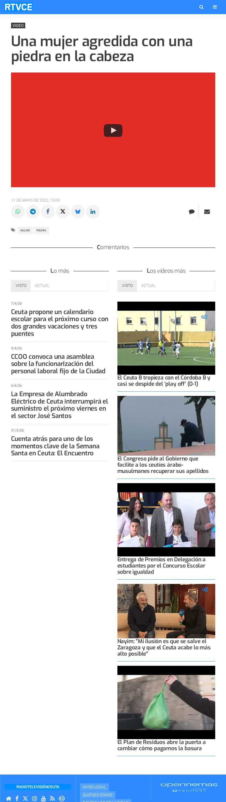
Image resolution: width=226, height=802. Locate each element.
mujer (25, 230)
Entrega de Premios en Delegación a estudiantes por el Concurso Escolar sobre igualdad (161, 565)
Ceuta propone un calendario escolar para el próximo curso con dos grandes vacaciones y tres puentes (60, 323)
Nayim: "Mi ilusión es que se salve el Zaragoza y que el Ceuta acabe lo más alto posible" (164, 647)
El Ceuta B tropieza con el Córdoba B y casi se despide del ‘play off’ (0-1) (164, 380)
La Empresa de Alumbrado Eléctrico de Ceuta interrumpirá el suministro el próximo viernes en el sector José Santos (59, 405)
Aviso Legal (94, 787)
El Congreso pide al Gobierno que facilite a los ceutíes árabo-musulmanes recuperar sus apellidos (163, 465)
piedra (41, 230)
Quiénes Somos (98, 795)
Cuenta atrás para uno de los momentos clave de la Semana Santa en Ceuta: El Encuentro (55, 446)
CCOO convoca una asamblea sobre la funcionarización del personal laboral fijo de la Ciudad (58, 364)
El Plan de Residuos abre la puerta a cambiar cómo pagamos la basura (161, 745)
